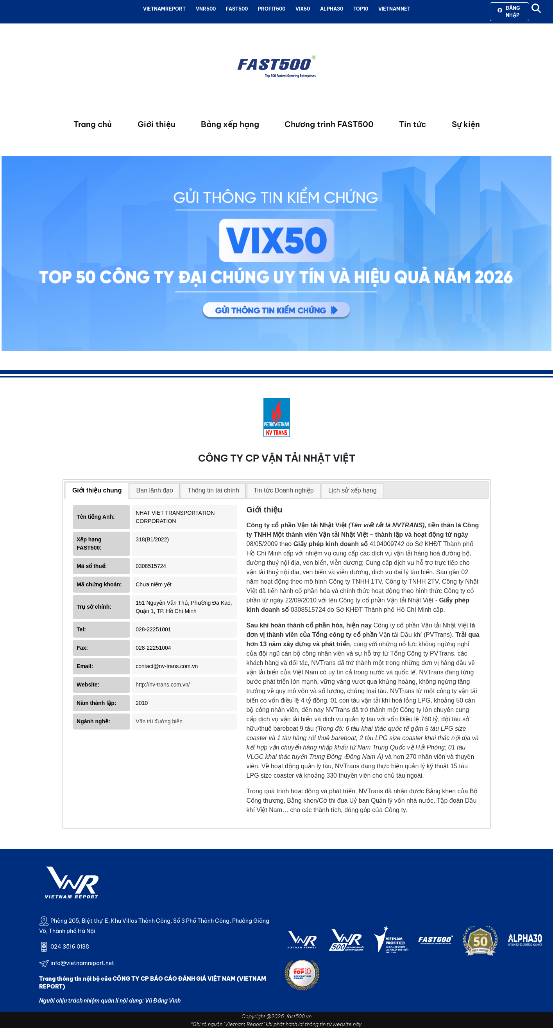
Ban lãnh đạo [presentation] (154, 490)
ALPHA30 (331, 9)
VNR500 (206, 9)
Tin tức (412, 124)
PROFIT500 (271, 9)
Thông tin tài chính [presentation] (213, 490)
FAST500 (237, 9)
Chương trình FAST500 (329, 124)
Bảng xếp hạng (230, 124)
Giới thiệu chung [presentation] (97, 490)
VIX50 (302, 9)
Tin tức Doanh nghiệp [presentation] (284, 490)
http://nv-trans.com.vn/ (163, 684)
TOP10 (360, 9)
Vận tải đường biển (159, 721)
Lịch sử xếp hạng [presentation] (352, 490)
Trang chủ (92, 124)
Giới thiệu (156, 124)
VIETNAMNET (394, 9)
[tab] (97, 491)
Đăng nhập (509, 11)
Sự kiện (466, 124)
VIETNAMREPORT (164, 9)
